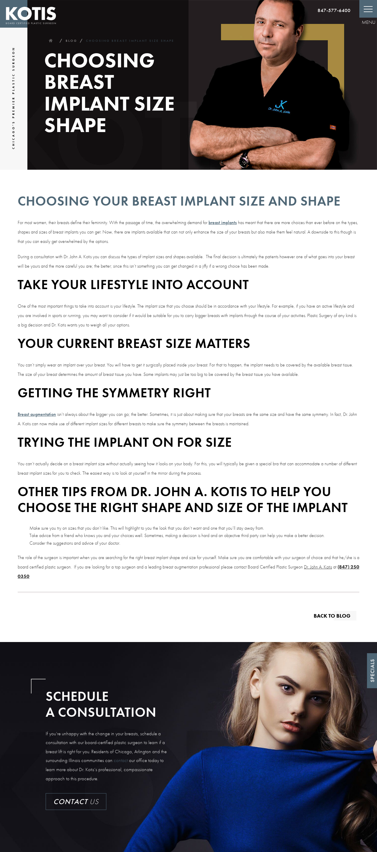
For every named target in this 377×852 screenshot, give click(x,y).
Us (76, 801)
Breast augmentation (37, 414)
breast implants (223, 222)
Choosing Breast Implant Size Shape (130, 41)
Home (50, 41)
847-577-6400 (334, 10)
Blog (71, 41)
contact (121, 760)
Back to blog (332, 615)
